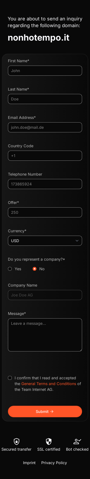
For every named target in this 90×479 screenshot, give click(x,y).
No (42, 268)
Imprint (29, 462)
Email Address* (22, 117)
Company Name (22, 285)
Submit (45, 411)
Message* (17, 313)
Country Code (20, 145)
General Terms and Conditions (48, 383)
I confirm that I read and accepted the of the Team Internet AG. (48, 383)
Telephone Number (25, 174)
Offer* (13, 202)
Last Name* (18, 89)
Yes (18, 268)
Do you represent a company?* (45, 264)
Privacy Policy (54, 462)
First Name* (18, 60)
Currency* (17, 230)
